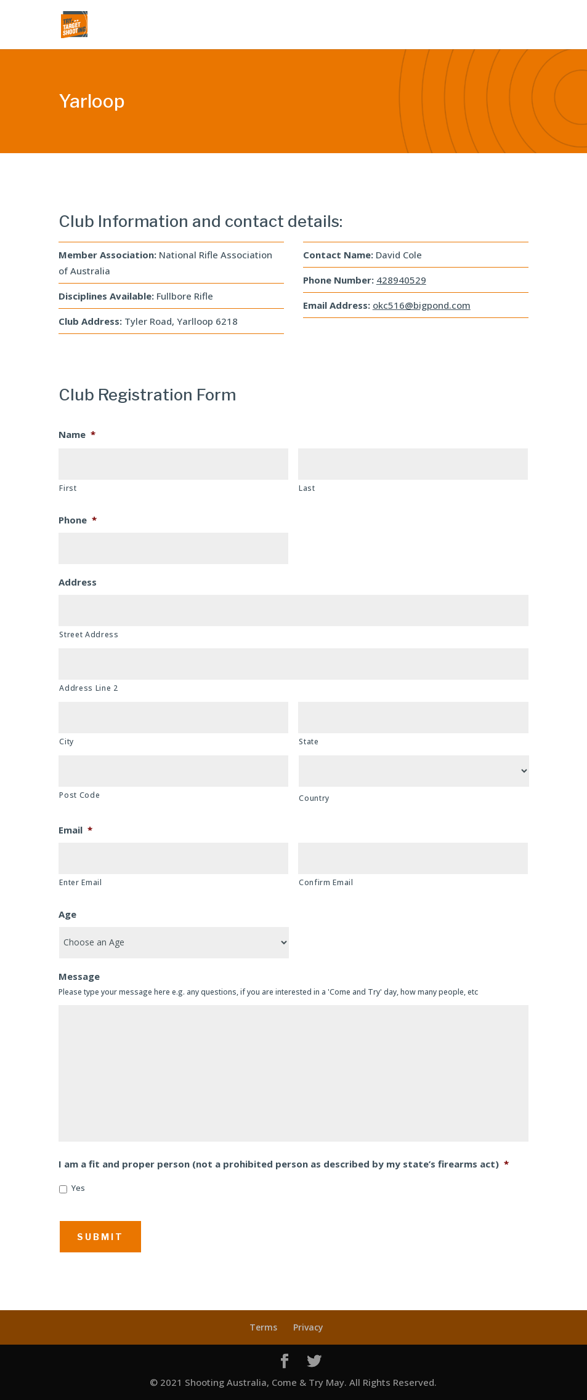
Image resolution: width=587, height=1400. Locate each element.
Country (314, 798)
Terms (263, 1327)
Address (78, 582)
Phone (78, 520)
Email (75, 830)
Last (307, 488)
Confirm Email (326, 882)
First (67, 488)
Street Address (88, 634)
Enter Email (80, 882)
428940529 (401, 280)
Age (67, 914)
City (66, 741)
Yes (78, 1187)
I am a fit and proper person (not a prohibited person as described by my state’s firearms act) (284, 1164)
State (308, 741)
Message (79, 976)
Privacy (308, 1327)
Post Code (79, 795)
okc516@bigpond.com (422, 305)
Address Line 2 (88, 688)
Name (77, 434)
